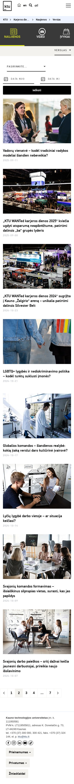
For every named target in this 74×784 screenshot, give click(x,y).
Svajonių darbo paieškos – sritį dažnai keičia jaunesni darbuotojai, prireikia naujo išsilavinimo (36, 666)
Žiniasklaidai (17, 774)
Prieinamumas (20, 752)
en (24, 5)
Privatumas (18, 763)
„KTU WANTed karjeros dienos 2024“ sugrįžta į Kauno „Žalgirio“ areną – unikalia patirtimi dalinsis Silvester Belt (37, 301)
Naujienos (12, 34)
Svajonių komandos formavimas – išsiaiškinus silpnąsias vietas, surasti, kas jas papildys (36, 591)
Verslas (60, 50)
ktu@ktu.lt (23, 736)
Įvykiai (65, 34)
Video (41, 34)
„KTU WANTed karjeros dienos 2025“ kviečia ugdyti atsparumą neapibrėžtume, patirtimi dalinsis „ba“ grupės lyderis (36, 226)
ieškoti (37, 90)
